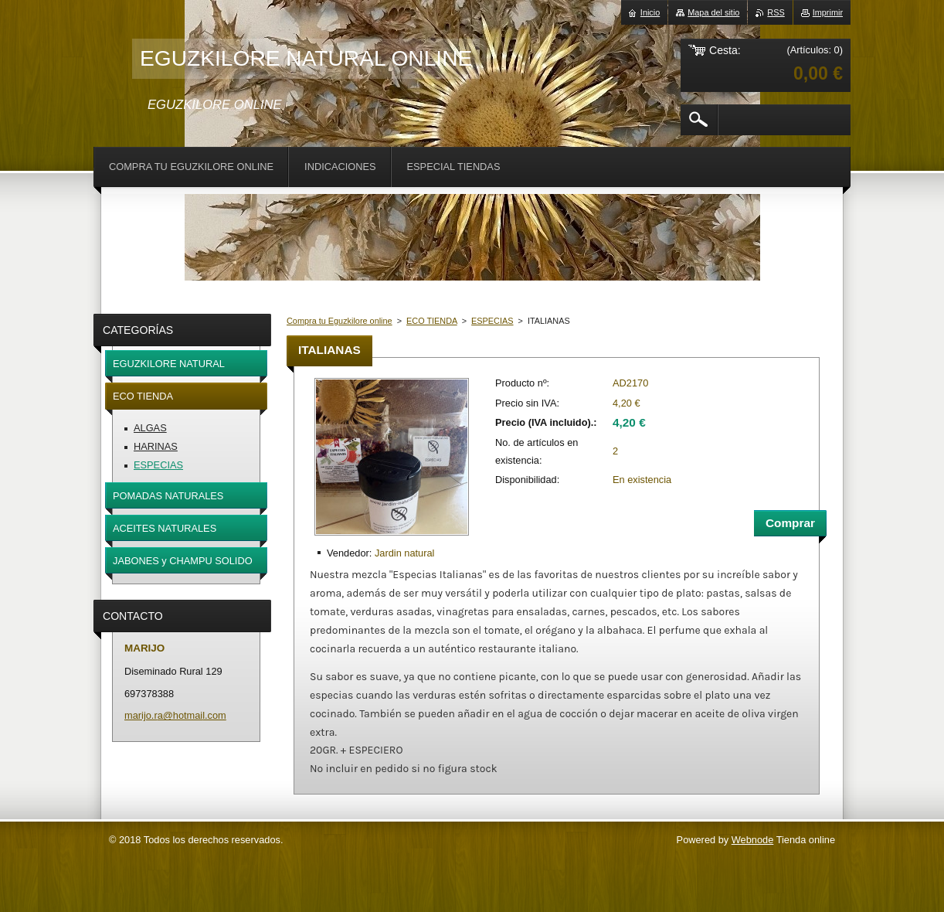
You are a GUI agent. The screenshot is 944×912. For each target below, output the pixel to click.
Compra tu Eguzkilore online (339, 320)
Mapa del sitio (713, 12)
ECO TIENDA (431, 320)
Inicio (650, 12)
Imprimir (828, 12)
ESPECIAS (492, 320)
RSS (775, 12)
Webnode (753, 840)
